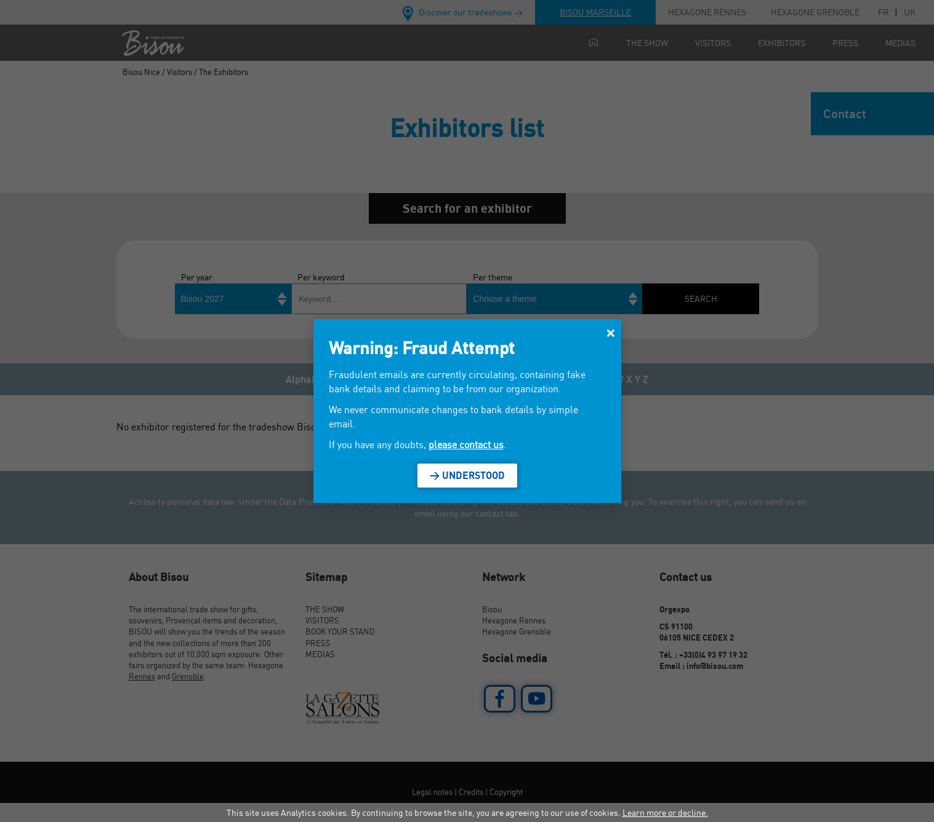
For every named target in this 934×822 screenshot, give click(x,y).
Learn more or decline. (665, 812)
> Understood (467, 475)
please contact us (466, 444)
